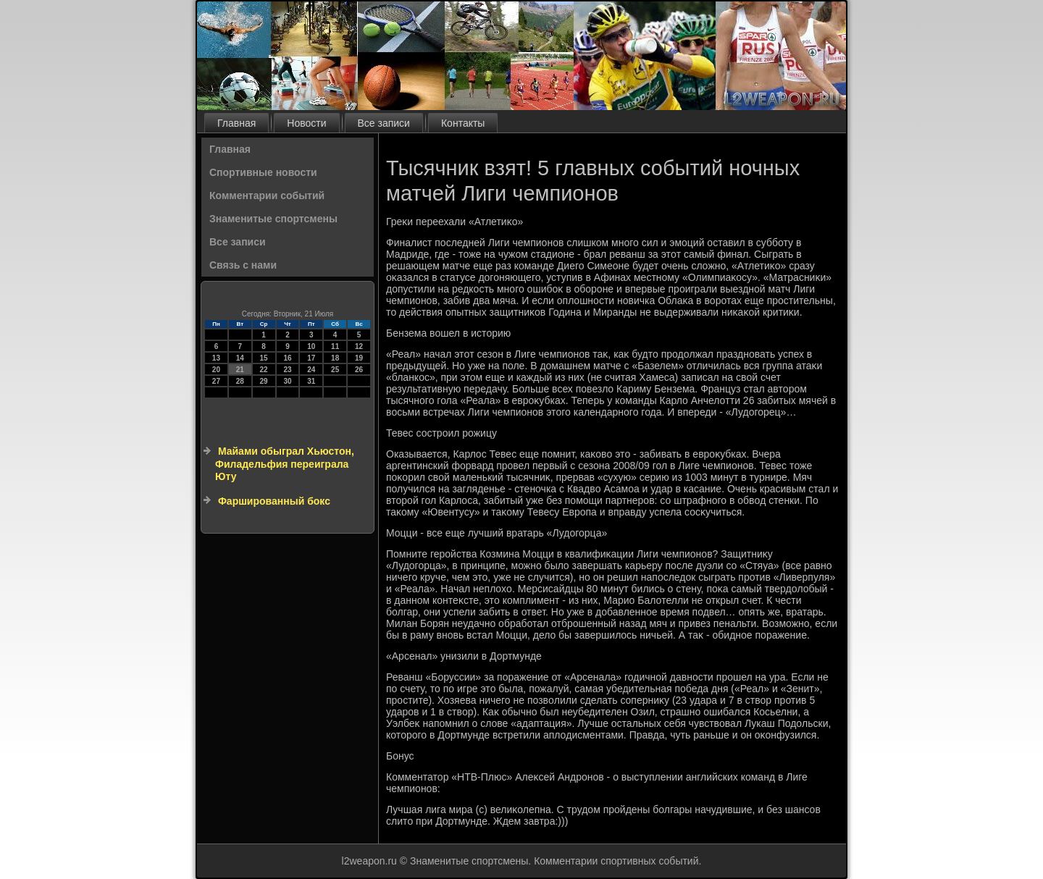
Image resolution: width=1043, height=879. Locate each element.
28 (240, 381)
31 (311, 381)
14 (240, 358)
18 (335, 358)
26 (359, 370)
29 (264, 381)
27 (216, 381)
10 (311, 346)
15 (264, 358)
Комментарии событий (266, 195)
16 (287, 358)
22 (264, 370)
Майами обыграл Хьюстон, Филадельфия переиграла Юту (284, 463)
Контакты (463, 123)
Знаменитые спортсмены (273, 218)
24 (311, 370)
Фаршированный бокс (274, 501)
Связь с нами (243, 265)
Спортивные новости (263, 172)
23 (287, 370)
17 (311, 358)
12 (359, 346)
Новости (306, 123)
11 (335, 346)
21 (240, 370)
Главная (236, 123)
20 (216, 370)
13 (216, 358)
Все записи (384, 123)
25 (335, 370)
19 (359, 358)
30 (287, 381)
